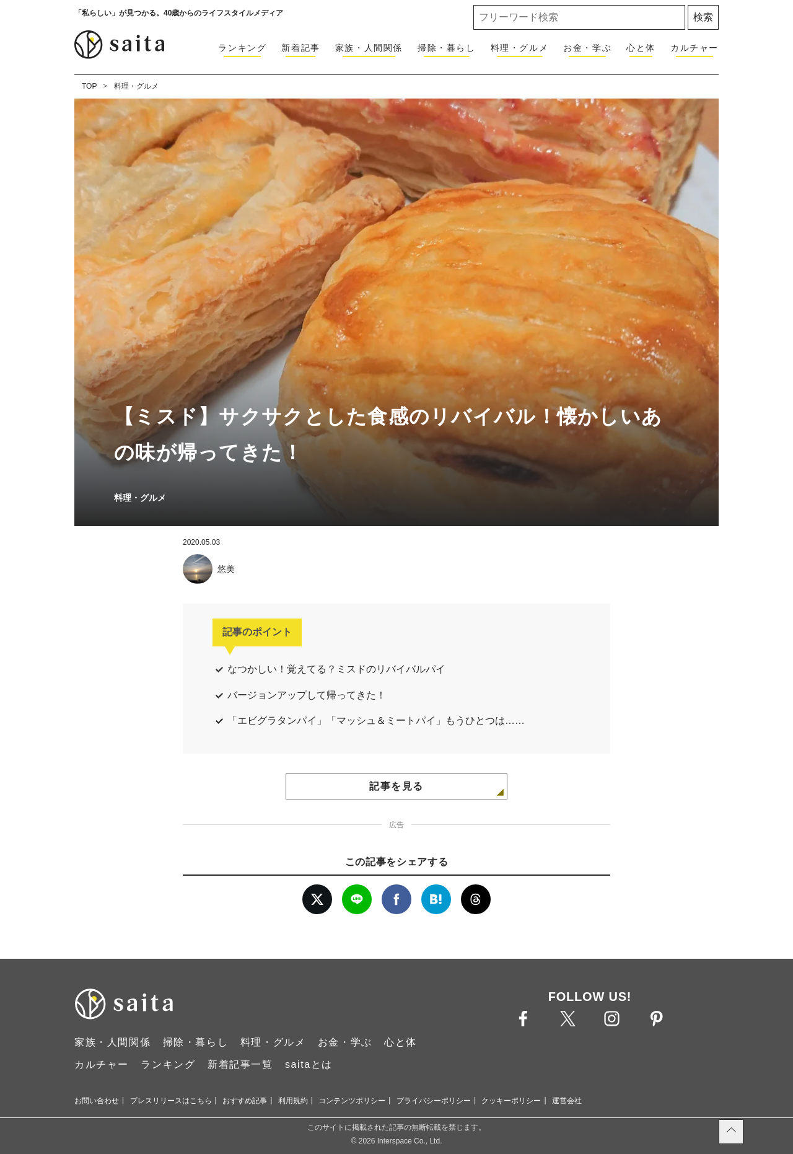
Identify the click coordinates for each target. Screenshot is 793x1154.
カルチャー (694, 48)
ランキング (242, 48)
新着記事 (300, 48)
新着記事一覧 (240, 1064)
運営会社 (567, 1100)
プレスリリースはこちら (171, 1100)
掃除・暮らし (447, 48)
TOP (89, 86)
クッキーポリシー (511, 1100)
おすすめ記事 (244, 1100)
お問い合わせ (96, 1100)
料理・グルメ (520, 48)
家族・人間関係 (369, 48)
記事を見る (396, 786)
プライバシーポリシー (433, 1100)
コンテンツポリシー (351, 1100)
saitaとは (309, 1064)
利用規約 (293, 1100)
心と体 (640, 48)
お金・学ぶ (587, 48)
